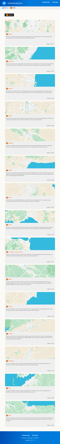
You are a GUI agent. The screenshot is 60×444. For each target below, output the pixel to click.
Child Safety (36, 437)
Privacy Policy (23, 437)
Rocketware (28, 440)
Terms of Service (30, 437)
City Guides (55, 2)
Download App (46, 2)
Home (5, 8)
